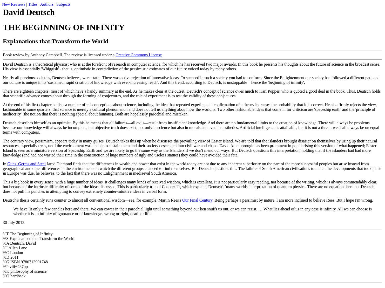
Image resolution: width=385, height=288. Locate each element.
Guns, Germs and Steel (26, 164)
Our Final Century (197, 200)
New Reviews (13, 4)
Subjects (63, 4)
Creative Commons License (139, 55)
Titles (32, 4)
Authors (46, 4)
